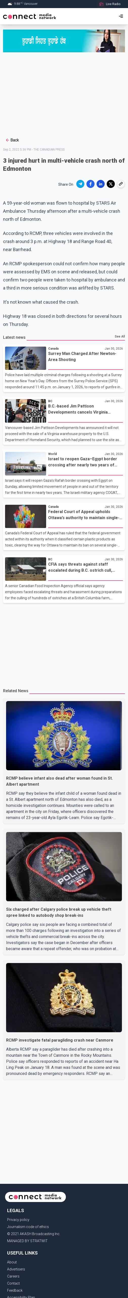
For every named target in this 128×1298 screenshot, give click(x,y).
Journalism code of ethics (28, 1227)
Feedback (15, 1290)
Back (12, 140)
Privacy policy (18, 1220)
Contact (13, 1283)
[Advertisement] (64, 95)
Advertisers (16, 1269)
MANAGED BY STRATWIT (27, 1241)
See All (120, 336)
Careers (13, 1276)
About (12, 1262)
